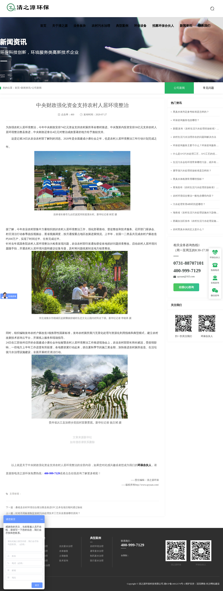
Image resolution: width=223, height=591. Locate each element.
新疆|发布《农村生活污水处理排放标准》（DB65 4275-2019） (196, 128)
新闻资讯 (186, 25)
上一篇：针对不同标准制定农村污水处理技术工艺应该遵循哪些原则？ (43, 513)
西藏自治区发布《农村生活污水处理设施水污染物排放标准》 (196, 221)
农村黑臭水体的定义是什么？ (188, 229)
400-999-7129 (52, 473)
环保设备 (140, 25)
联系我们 (204, 25)
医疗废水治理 (96, 560)
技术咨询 (63, 560)
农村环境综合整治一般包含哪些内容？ (193, 196)
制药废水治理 (96, 555)
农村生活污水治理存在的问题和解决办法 (194, 137)
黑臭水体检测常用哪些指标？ (188, 179)
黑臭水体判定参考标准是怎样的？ (191, 112)
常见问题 (208, 87)
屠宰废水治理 (96, 551)
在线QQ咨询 (186, 287)
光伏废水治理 (66, 546)
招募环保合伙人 (163, 25)
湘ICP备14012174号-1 (174, 583)
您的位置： (9, 88)
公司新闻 (37, 88)
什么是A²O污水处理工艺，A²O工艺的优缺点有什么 (196, 154)
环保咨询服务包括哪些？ (186, 120)
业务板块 (79, 25)
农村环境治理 (96, 546)
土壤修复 (63, 555)
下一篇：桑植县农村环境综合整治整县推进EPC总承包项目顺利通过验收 (44, 507)
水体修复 (63, 551)
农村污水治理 (101, 25)
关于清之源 (60, 25)
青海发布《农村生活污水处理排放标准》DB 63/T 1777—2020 (196, 187)
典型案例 (122, 25)
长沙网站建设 (213, 583)
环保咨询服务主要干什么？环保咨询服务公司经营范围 (196, 145)
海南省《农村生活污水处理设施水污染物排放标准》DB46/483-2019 (196, 212)
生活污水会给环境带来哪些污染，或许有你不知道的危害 (196, 162)
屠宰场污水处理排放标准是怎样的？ (192, 170)
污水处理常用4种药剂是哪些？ (189, 204)
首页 (43, 25)
